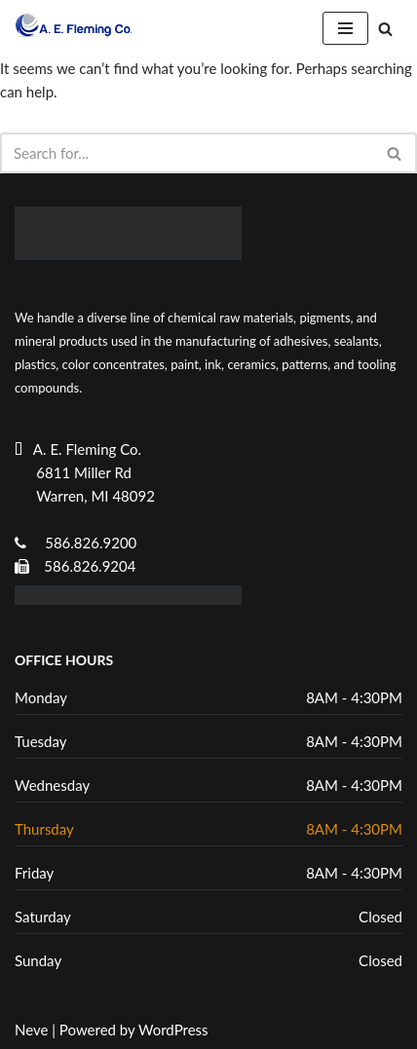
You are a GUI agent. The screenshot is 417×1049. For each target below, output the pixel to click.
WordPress (173, 1029)
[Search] (385, 28)
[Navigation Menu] (345, 28)
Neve (31, 1029)
